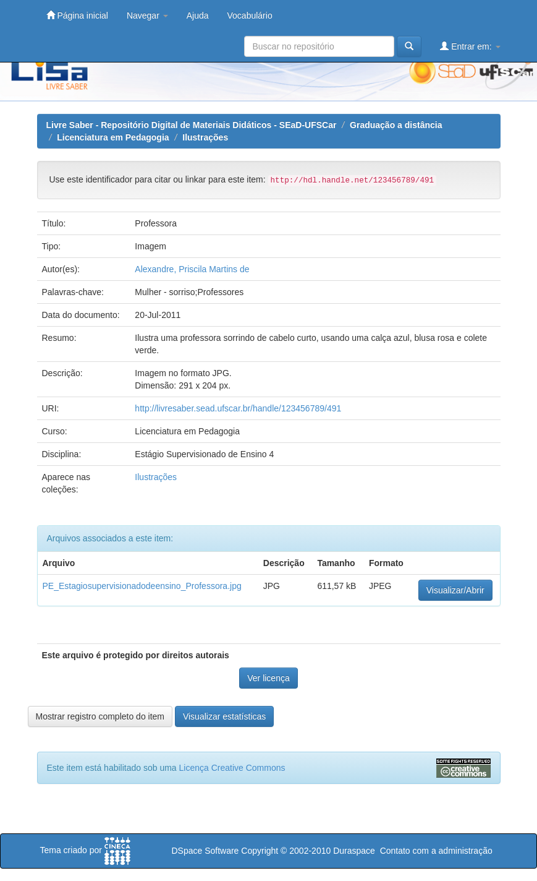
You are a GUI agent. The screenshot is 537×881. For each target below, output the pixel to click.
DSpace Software (205, 851)
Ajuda (198, 15)
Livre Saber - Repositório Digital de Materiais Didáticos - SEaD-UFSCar (191, 125)
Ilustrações (205, 137)
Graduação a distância (396, 125)
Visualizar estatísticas (224, 716)
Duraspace (354, 851)
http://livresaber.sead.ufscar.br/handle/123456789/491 (238, 408)
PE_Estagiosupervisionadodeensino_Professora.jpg (142, 586)
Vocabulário (250, 15)
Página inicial (77, 15)
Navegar (147, 15)
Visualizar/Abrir (455, 590)
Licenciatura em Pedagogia (113, 137)
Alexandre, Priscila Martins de (192, 269)
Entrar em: (470, 46)
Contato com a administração (436, 851)
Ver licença (268, 678)
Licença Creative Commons (232, 768)
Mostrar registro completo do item (100, 716)
